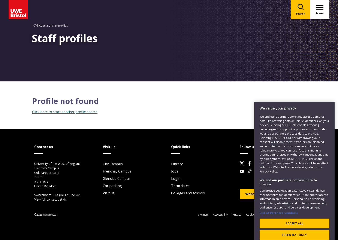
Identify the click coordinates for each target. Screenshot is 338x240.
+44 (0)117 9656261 (67, 195)
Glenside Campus (116, 178)
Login (175, 178)
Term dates (180, 185)
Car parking (112, 185)
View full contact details (50, 199)
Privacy (237, 214)
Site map (202, 214)
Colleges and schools (188, 193)
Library (177, 164)
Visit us (108, 193)
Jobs (174, 171)
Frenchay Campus (117, 171)
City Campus (113, 164)
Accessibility (220, 214)
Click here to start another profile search (64, 112)
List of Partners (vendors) (279, 225)
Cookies (251, 214)
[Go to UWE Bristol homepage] (35, 25)
